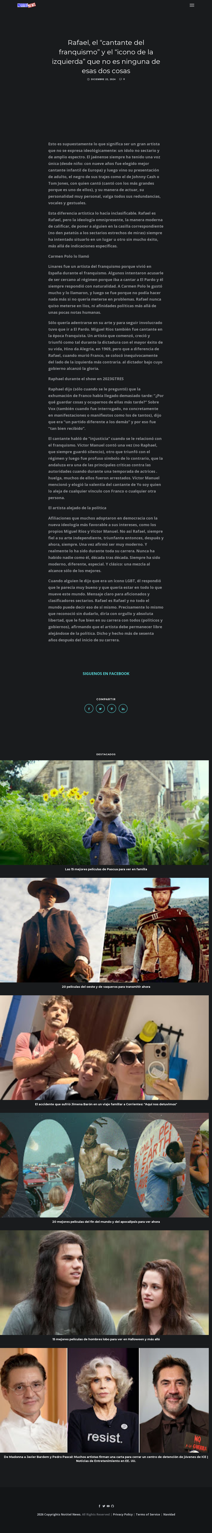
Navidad (169, 1514)
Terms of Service (148, 1514)
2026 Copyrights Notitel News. (59, 1514)
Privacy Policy (123, 1514)
